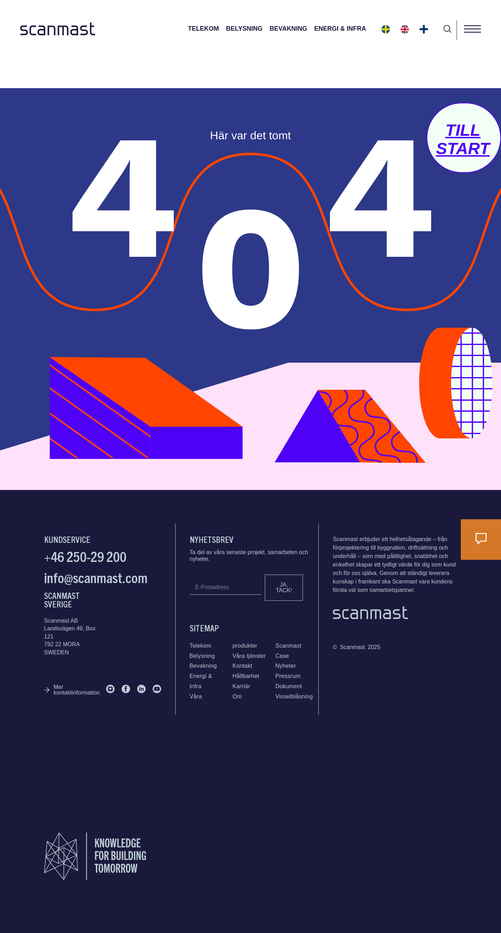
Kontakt (242, 666)
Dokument (288, 686)
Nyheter (285, 666)
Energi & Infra (340, 28)
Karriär (241, 686)
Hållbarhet (245, 676)
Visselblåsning (294, 696)
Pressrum (287, 676)
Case (282, 656)
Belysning (244, 28)
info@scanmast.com (96, 577)
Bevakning (288, 28)
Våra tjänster (249, 656)
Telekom (203, 28)
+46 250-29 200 (85, 556)
